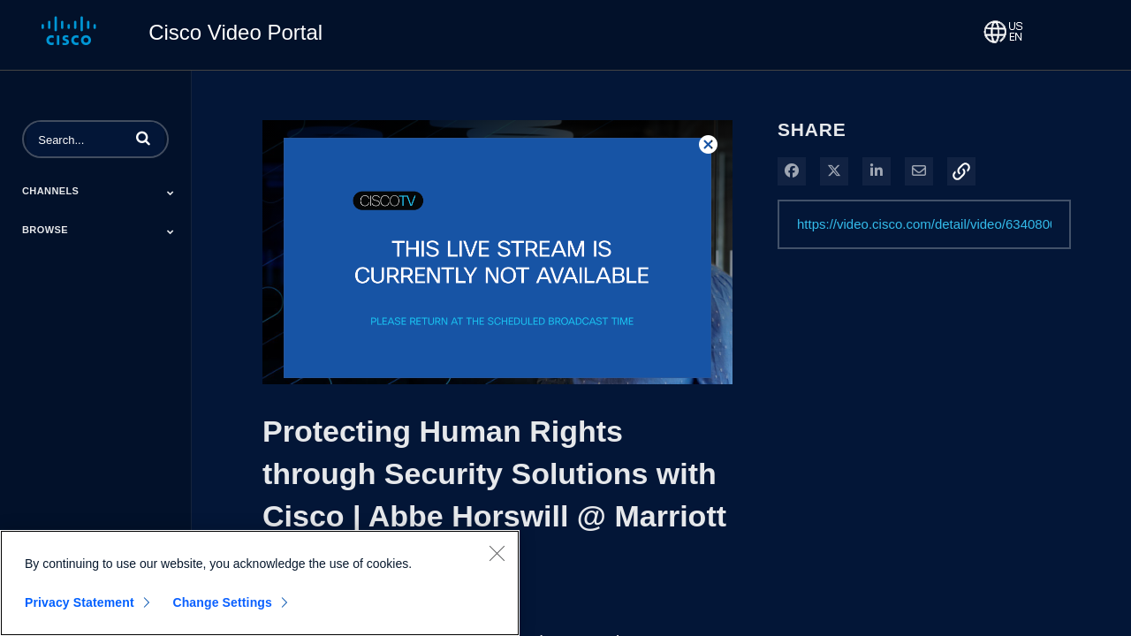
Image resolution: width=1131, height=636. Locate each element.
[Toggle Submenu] (170, 192)
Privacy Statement (79, 602)
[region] (260, 583)
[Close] (496, 553)
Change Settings (222, 602)
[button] (143, 138)
